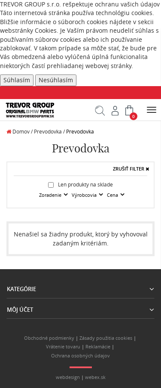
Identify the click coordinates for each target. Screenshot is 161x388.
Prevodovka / (49, 131)
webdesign (68, 377)
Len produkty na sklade (80, 184)
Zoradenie (51, 195)
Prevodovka (80, 131)
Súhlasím (16, 80)
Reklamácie (97, 347)
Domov (18, 131)
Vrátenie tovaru (63, 347)
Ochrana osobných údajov (80, 356)
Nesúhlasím (56, 80)
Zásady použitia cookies (105, 338)
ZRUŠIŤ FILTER (131, 169)
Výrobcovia (85, 195)
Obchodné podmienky (49, 338)
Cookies (46, 30)
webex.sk (95, 377)
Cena (113, 195)
